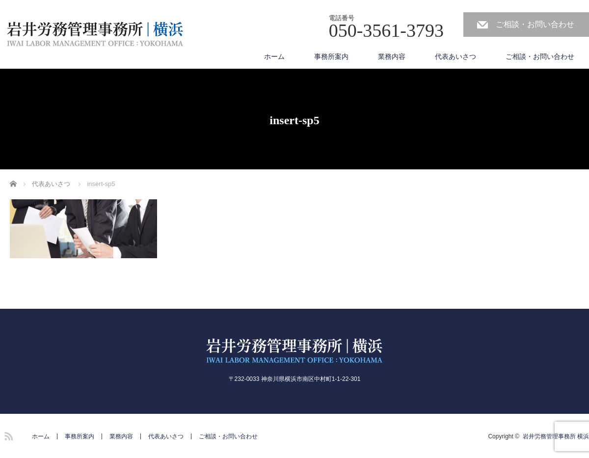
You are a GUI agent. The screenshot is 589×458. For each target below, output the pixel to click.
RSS (7, 434)
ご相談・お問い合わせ (535, 24)
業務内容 (391, 56)
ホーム (274, 56)
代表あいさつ (455, 56)
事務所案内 (331, 56)
